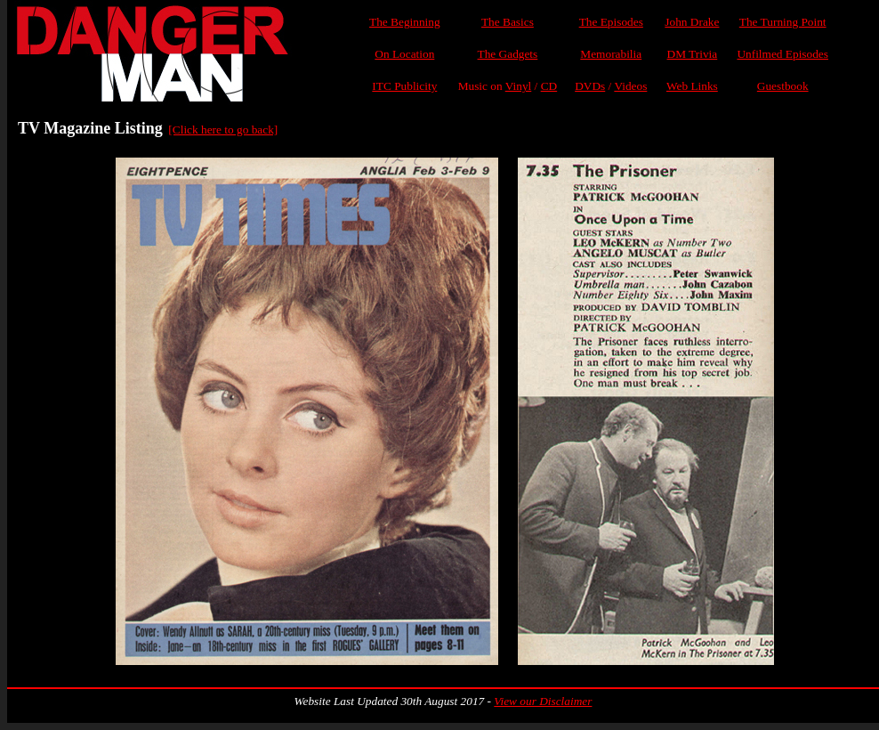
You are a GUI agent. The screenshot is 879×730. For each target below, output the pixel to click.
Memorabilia (610, 54)
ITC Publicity (404, 86)
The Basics (507, 21)
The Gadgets (508, 54)
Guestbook (783, 86)
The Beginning (404, 21)
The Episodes (611, 21)
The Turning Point (783, 21)
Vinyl (518, 86)
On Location (404, 54)
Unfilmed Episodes (782, 54)
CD (549, 86)
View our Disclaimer (543, 701)
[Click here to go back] (223, 129)
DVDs (590, 86)
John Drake (692, 21)
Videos (630, 86)
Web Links (692, 86)
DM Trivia (692, 54)
